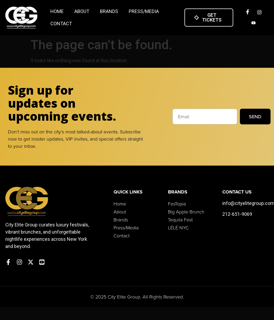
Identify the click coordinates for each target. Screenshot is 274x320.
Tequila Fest (180, 219)
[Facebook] (248, 12)
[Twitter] (253, 23)
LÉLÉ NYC (178, 227)
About (81, 11)
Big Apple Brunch (186, 211)
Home (57, 11)
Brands (109, 11)
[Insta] (259, 12)
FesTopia (177, 203)
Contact (61, 23)
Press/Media (144, 11)
